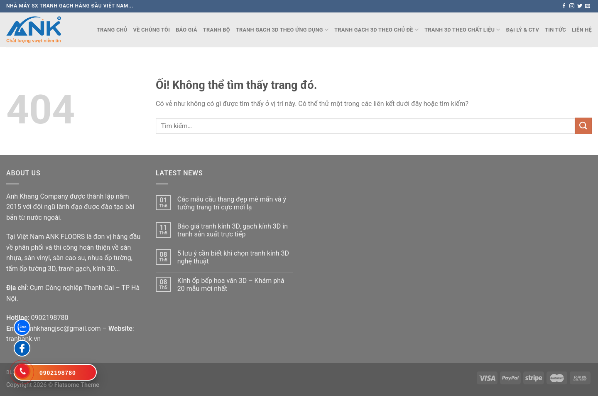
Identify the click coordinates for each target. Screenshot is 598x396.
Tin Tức (555, 30)
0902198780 (49, 318)
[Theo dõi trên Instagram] (571, 6)
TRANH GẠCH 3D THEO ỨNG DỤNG (282, 30)
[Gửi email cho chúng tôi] (587, 6)
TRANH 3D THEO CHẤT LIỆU (462, 30)
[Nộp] (583, 126)
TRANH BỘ (216, 30)
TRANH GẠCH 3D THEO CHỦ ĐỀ (376, 30)
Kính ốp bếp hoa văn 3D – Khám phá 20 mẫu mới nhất (230, 285)
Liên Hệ (582, 30)
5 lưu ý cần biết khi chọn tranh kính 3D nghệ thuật (233, 257)
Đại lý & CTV (522, 30)
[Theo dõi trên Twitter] (579, 6)
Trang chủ (112, 30)
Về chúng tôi (151, 30)
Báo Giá (186, 30)
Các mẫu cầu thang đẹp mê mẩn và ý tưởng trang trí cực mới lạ (231, 203)
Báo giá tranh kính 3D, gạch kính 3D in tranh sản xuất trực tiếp (232, 230)
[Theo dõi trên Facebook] (563, 6)
